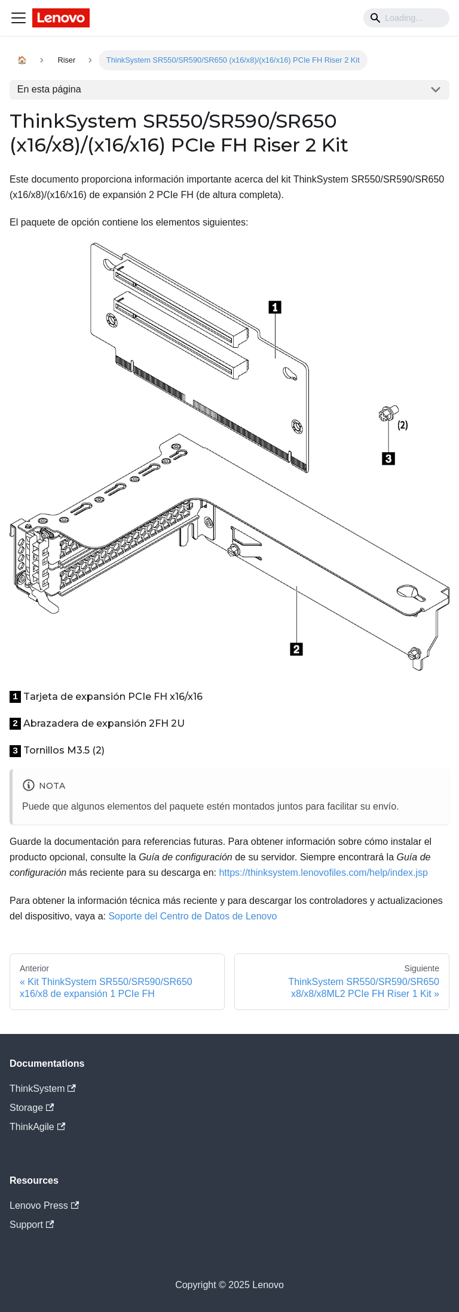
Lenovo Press (44, 1205)
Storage (32, 1108)
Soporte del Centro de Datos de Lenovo (192, 916)
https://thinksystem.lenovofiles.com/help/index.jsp (323, 873)
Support (32, 1225)
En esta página (49, 89)
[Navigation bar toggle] (18, 18)
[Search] (406, 17)
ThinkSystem (43, 1088)
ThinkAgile (37, 1127)
